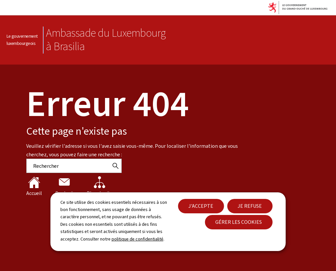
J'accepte (200, 206)
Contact (64, 186)
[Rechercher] (115, 166)
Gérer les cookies (238, 222)
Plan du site (100, 186)
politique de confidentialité (137, 239)
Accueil (34, 186)
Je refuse (250, 206)
